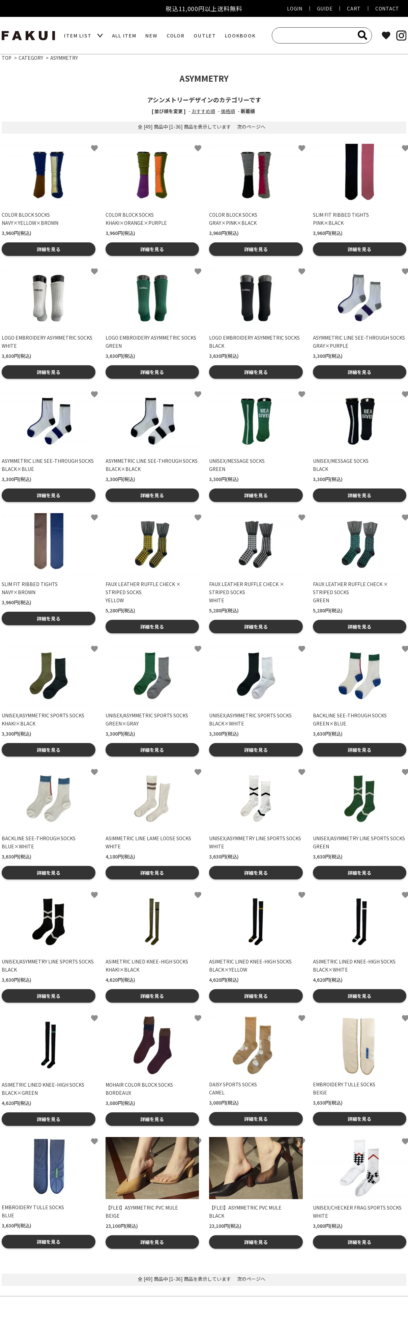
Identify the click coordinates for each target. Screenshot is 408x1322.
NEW (151, 35)
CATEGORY (31, 57)
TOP (6, 57)
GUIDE (325, 8)
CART (354, 8)
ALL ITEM (124, 35)
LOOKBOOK (240, 35)
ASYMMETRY (64, 57)
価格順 (228, 111)
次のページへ (251, 126)
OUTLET (205, 35)
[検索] (362, 35)
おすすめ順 (203, 111)
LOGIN (294, 8)
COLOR (176, 35)
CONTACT (387, 8)
